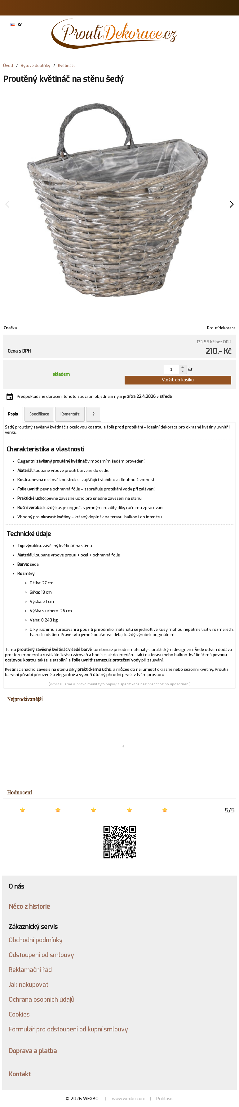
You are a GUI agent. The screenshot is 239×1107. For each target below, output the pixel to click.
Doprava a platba (33, 1051)
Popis (13, 414)
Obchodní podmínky (36, 940)
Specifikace (39, 414)
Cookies (19, 1014)
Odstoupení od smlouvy (41, 955)
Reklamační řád (30, 970)
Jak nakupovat (28, 985)
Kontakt (20, 1074)
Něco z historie (29, 907)
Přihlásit (164, 1099)
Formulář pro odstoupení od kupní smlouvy (68, 1029)
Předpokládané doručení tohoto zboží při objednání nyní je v (94, 396)
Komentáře (70, 414)
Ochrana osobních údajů (41, 999)
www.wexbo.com (128, 1099)
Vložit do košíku (178, 380)
